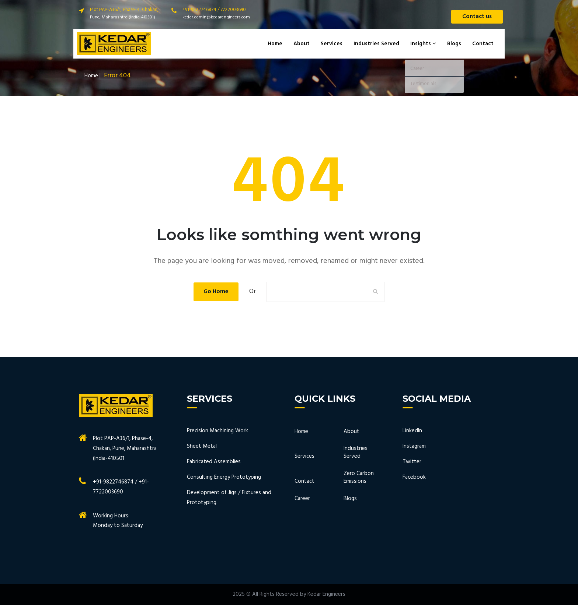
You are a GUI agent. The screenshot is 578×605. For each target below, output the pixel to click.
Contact (483, 43)
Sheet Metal (202, 446)
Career (302, 499)
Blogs (454, 43)
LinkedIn (412, 430)
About (301, 43)
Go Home (216, 291)
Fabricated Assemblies (214, 461)
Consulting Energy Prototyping (224, 477)
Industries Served (376, 43)
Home (275, 43)
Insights (423, 43)
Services (331, 43)
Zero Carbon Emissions (359, 478)
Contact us (477, 16)
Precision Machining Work (217, 430)
